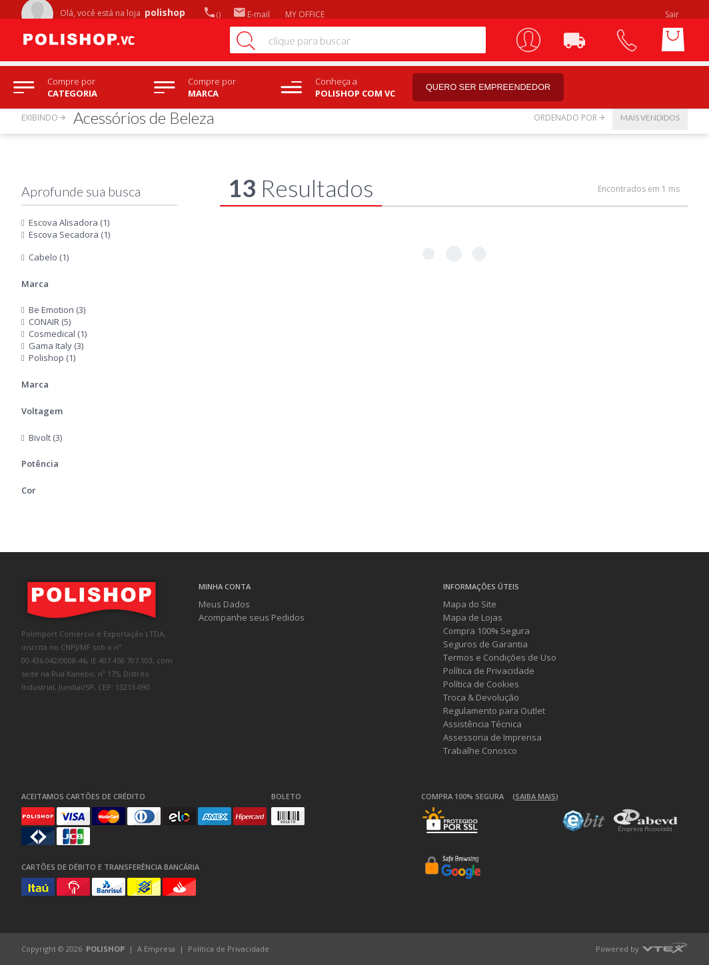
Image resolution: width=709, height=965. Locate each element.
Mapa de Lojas (472, 617)
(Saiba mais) (535, 796)
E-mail (252, 14)
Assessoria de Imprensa (492, 737)
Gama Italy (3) (56, 346)
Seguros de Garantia (485, 644)
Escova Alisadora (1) (69, 222)
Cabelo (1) (49, 257)
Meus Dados (224, 604)
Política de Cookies (481, 684)
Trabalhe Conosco (480, 751)
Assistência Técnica (482, 724)
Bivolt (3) (45, 438)
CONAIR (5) (50, 322)
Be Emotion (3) (57, 310)
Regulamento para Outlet (494, 711)
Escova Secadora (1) (69, 234)
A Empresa (156, 949)
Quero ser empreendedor (496, 88)
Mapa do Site (469, 604)
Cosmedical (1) (58, 334)
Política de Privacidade (488, 671)
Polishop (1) (52, 358)
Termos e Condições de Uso (499, 657)
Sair (673, 14)
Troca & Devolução (481, 697)
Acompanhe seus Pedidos (252, 617)
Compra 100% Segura (486, 631)
